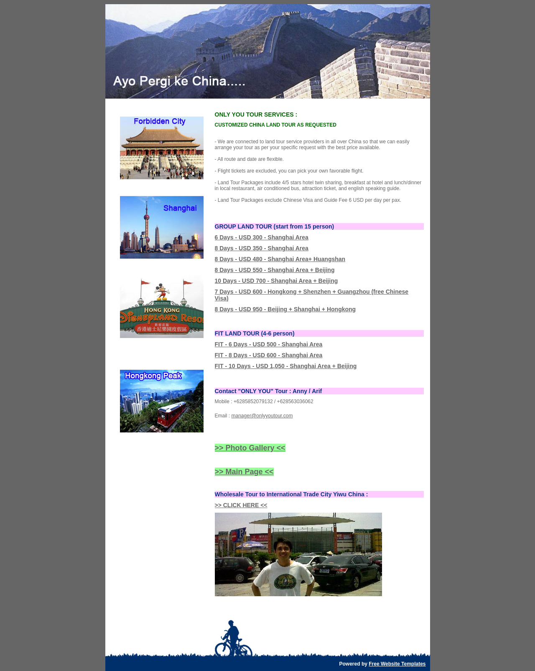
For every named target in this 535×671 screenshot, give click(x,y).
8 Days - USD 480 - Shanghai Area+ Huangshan (280, 259)
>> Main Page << (244, 472)
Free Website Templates (397, 664)
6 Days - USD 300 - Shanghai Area (261, 237)
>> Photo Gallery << (250, 448)
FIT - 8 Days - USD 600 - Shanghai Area (269, 355)
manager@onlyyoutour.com (262, 416)
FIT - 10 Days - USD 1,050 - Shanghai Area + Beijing (286, 366)
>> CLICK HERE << (241, 505)
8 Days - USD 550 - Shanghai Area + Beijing (275, 270)
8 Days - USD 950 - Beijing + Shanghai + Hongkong (285, 309)
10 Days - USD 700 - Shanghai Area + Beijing (276, 280)
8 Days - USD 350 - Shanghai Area (261, 248)
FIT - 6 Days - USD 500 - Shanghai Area (269, 344)
